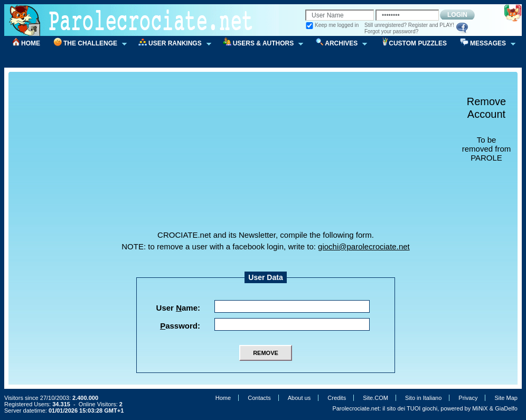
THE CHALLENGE (86, 44)
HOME (30, 43)
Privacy (467, 398)
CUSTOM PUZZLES (418, 43)
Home (223, 398)
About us (299, 398)
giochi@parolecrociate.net (364, 246)
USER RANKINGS (171, 44)
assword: (180, 325)
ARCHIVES (337, 44)
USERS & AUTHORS (260, 44)
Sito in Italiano (423, 398)
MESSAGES (484, 44)
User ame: (178, 307)
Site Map (506, 398)
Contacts (259, 398)
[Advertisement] (269, 156)
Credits (336, 398)
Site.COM (375, 398)
